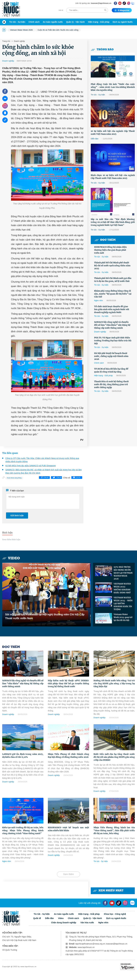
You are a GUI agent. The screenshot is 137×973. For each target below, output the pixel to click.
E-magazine (121, 10)
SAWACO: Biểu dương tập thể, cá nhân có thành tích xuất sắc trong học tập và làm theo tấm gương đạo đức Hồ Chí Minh (43, 471)
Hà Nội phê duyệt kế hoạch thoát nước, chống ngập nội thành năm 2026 (111, 356)
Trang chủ (6, 41)
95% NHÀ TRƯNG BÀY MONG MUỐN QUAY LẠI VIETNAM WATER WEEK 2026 (123, 573)
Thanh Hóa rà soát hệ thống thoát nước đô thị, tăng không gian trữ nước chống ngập (111, 384)
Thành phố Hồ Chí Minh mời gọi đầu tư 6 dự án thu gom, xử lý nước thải (112, 279)
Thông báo (102, 49)
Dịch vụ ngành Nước (123, 22)
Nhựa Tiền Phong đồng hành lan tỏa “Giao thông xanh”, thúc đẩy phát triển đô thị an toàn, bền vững (114, 830)
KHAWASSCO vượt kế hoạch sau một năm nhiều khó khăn (68, 829)
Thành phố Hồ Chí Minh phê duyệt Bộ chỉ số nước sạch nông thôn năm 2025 (112, 265)
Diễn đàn (94, 139)
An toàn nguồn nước (53, 22)
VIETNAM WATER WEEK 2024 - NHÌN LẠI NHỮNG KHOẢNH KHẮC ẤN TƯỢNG (123, 603)
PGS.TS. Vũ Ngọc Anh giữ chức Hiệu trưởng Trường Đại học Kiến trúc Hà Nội (112, 340)
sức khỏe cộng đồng (14, 478)
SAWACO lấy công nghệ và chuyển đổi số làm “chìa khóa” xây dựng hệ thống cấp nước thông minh (112, 325)
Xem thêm (68, 874)
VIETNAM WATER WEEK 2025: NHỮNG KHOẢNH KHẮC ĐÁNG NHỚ (122, 588)
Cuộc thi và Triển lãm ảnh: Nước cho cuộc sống (58, 30)
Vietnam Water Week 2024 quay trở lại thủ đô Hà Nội (123, 617)
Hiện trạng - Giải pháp (98, 22)
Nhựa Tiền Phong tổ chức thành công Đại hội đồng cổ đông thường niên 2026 (68, 755)
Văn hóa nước (87, 922)
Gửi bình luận (17, 515)
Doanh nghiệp (19, 41)
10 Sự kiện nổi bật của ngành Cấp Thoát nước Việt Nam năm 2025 (113, 132)
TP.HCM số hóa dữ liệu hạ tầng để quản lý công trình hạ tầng (111, 370)
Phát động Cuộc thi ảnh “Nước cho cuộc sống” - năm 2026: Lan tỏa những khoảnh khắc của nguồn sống (113, 87)
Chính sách (33, 22)
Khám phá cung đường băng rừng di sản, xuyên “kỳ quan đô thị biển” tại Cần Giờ (112, 294)
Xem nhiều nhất (108, 890)
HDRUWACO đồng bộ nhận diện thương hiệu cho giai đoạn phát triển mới (110, 250)
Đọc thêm (105, 240)
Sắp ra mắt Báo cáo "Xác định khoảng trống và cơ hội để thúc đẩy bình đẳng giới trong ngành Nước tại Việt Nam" (113, 222)
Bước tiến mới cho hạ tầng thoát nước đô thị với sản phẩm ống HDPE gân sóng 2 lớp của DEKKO (114, 757)
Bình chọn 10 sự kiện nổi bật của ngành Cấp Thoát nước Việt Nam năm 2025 (113, 176)
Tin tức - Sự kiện (17, 22)
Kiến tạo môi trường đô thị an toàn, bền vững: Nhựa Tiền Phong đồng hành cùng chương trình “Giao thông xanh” (22, 830)
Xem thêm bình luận (11, 539)
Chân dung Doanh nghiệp (63, 922)
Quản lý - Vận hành (75, 22)
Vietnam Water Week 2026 (21, 30)
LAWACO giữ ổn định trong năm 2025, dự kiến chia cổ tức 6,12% (22, 755)
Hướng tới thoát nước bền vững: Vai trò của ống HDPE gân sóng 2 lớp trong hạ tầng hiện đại (114, 683)
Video (11, 558)
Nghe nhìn (98, 300)
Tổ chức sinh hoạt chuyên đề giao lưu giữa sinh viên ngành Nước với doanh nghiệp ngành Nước (111, 309)
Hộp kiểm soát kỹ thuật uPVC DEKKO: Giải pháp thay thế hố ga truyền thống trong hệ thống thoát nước (68, 683)
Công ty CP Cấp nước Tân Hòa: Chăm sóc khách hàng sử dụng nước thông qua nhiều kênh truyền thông (42, 460)
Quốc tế (37, 918)
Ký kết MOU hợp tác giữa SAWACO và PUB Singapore (30, 465)
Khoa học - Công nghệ (115, 914)
